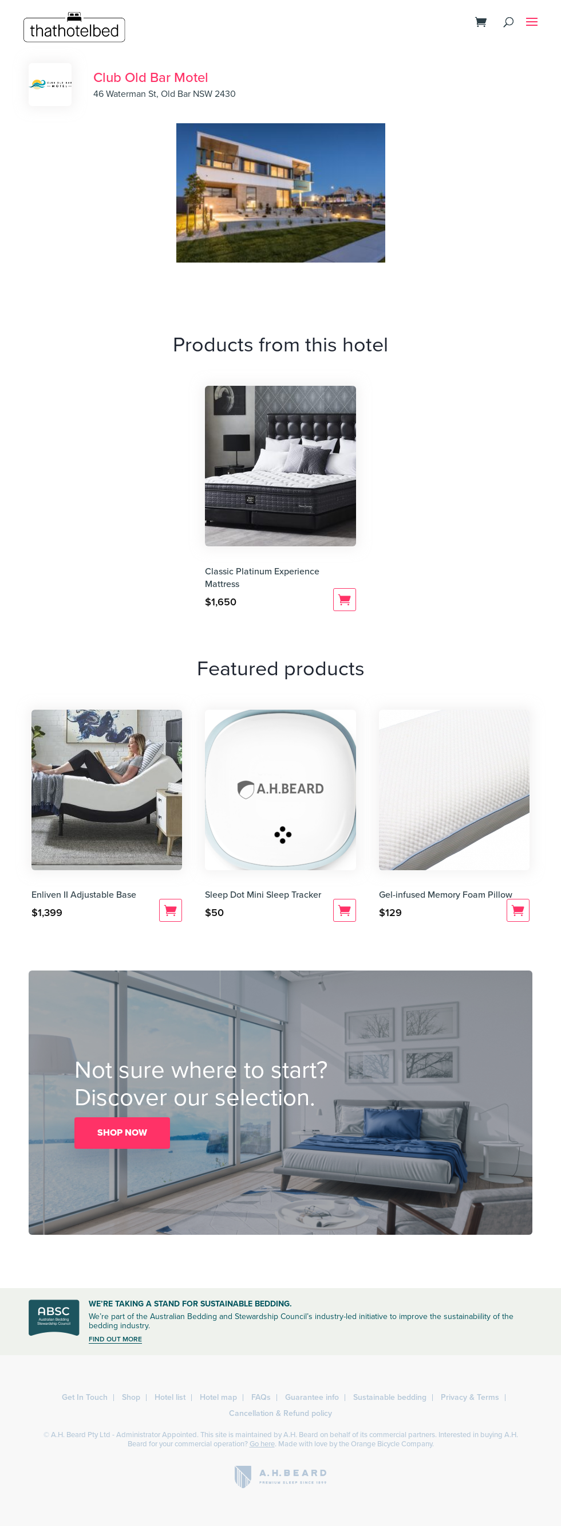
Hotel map (218, 1397)
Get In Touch (85, 1397)
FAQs (261, 1397)
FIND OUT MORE (115, 1339)
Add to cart (344, 599)
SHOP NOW (122, 1132)
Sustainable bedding (389, 1397)
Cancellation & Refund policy (280, 1413)
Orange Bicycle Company (391, 1444)
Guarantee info (312, 1397)
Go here (262, 1444)
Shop (131, 1397)
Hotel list (170, 1397)
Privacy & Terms (470, 1397)
